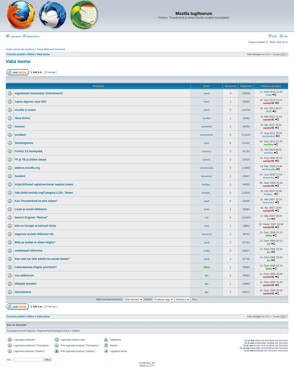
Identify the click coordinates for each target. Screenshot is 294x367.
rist (206, 217)
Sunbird (20, 176)
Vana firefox (22, 118)
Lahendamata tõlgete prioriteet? (36, 267)
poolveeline (206, 134)
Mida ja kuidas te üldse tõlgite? (35, 242)
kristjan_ (206, 184)
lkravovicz (206, 176)
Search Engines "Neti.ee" (31, 217)
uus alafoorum (24, 275)
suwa (207, 93)
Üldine (30, 54)
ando (206, 209)
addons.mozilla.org (27, 167)
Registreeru (31, 36)
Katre (206, 101)
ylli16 (206, 110)
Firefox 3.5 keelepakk (28, 151)
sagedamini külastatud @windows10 (38, 93)
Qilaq (269, 235)
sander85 (268, 103)
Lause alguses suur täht (30, 101)
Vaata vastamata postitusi (20, 49)
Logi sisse (13, 36)
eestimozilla (206, 167)
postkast (20, 134)
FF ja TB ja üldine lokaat (30, 159)
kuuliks (207, 118)
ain (269, 243)
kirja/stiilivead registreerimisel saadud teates (44, 184)
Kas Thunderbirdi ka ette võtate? (36, 201)
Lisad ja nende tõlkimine (31, 209)
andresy (206, 151)
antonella (206, 126)
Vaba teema (43, 54)
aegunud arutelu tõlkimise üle (34, 234)
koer (206, 143)
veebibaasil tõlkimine (28, 250)
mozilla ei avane (25, 110)
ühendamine (23, 292)
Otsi (284, 36)
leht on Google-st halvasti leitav (35, 225)
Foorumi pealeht (16, 54)
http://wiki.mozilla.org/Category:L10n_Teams (44, 192)
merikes (269, 144)
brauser (20, 126)
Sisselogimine (24, 143)
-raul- (207, 225)
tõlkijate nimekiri (26, 283)
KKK (273, 36)
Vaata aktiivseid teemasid (51, 49)
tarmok (207, 159)
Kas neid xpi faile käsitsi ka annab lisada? (42, 259)
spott (206, 201)
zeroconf (207, 234)
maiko (206, 250)
